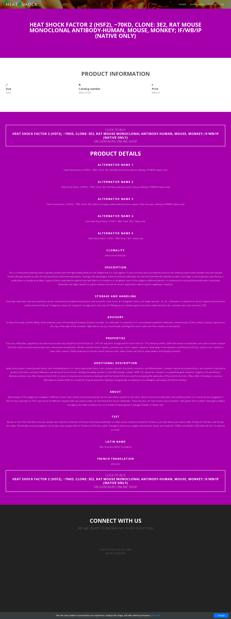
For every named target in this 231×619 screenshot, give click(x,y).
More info (155, 615)
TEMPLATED (120, 553)
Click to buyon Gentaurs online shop (115, 135)
